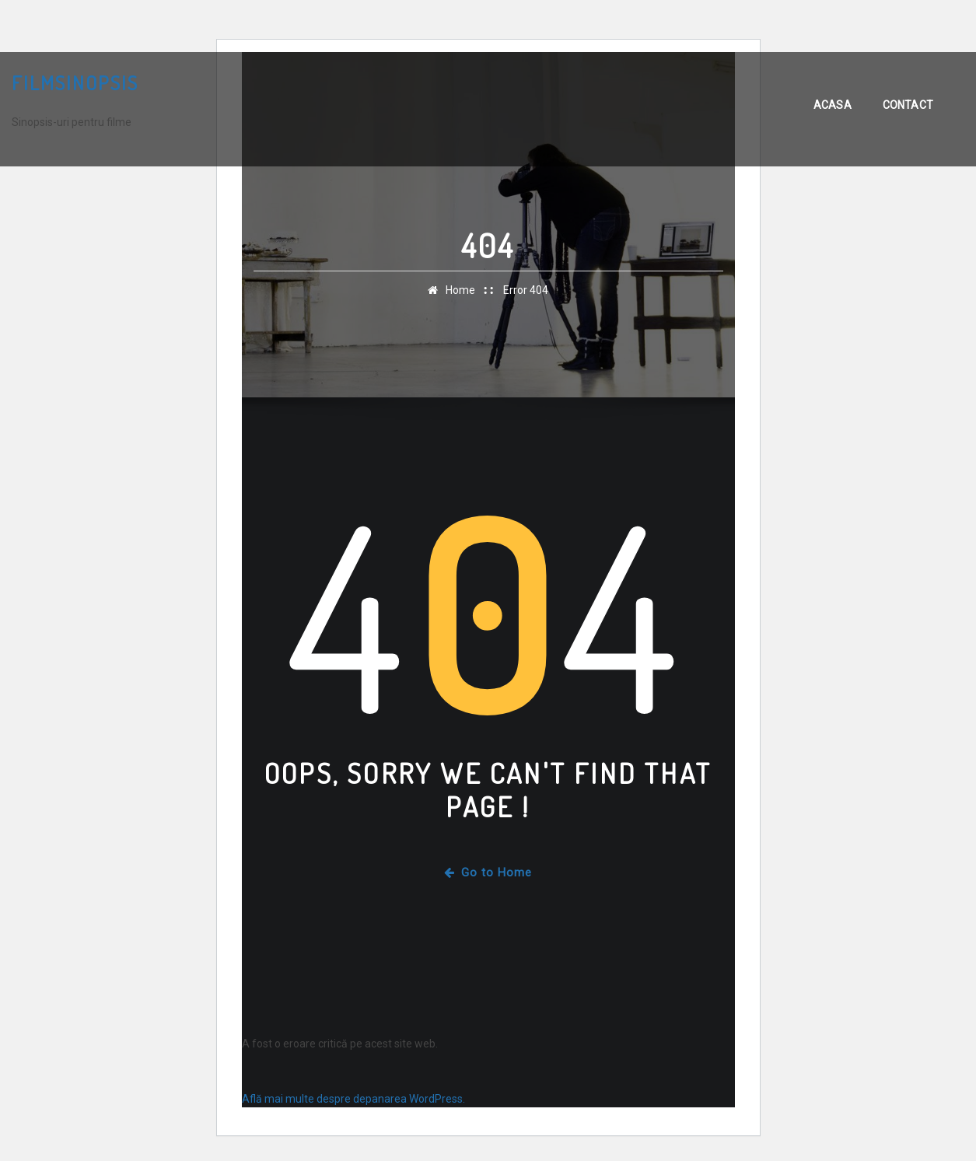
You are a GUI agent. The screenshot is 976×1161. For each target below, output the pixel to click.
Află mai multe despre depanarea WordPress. (353, 1099)
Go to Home (488, 872)
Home (460, 290)
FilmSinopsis (75, 82)
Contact (908, 105)
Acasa (832, 105)
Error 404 (525, 290)
